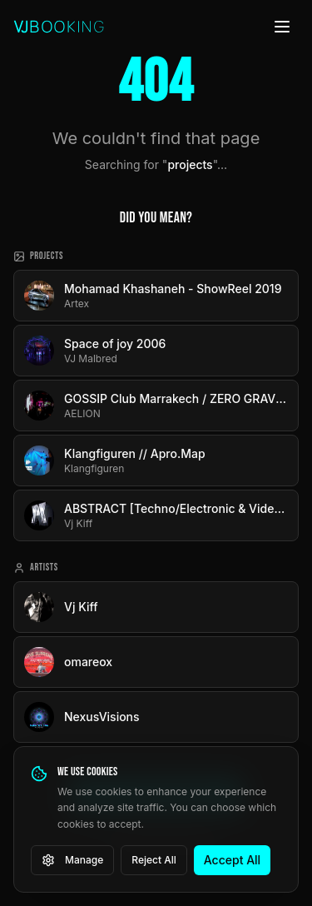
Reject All (153, 860)
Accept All (232, 860)
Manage (72, 860)
